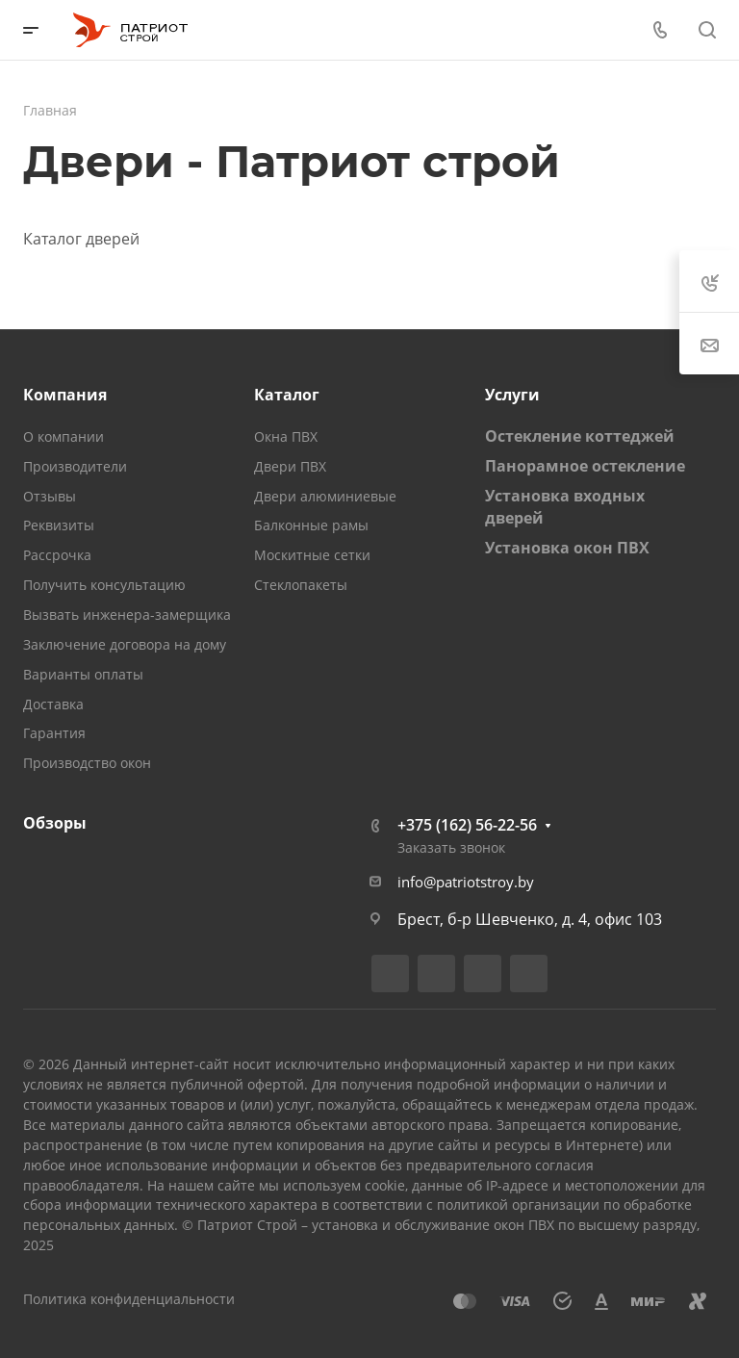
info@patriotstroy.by (465, 881)
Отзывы (49, 496)
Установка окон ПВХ (567, 547)
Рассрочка (57, 555)
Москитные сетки (312, 555)
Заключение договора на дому (124, 644)
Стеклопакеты (300, 585)
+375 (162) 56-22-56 (467, 824)
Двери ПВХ (290, 466)
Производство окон (87, 763)
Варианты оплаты (83, 674)
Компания (65, 394)
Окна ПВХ (286, 436)
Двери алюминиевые (325, 496)
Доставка (53, 704)
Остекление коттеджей (580, 436)
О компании (63, 436)
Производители (75, 466)
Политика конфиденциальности (129, 1299)
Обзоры (55, 822)
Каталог (286, 394)
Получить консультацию (104, 585)
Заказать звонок (451, 847)
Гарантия (54, 733)
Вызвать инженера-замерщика (127, 614)
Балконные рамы (311, 525)
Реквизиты (58, 525)
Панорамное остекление (585, 465)
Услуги (512, 394)
